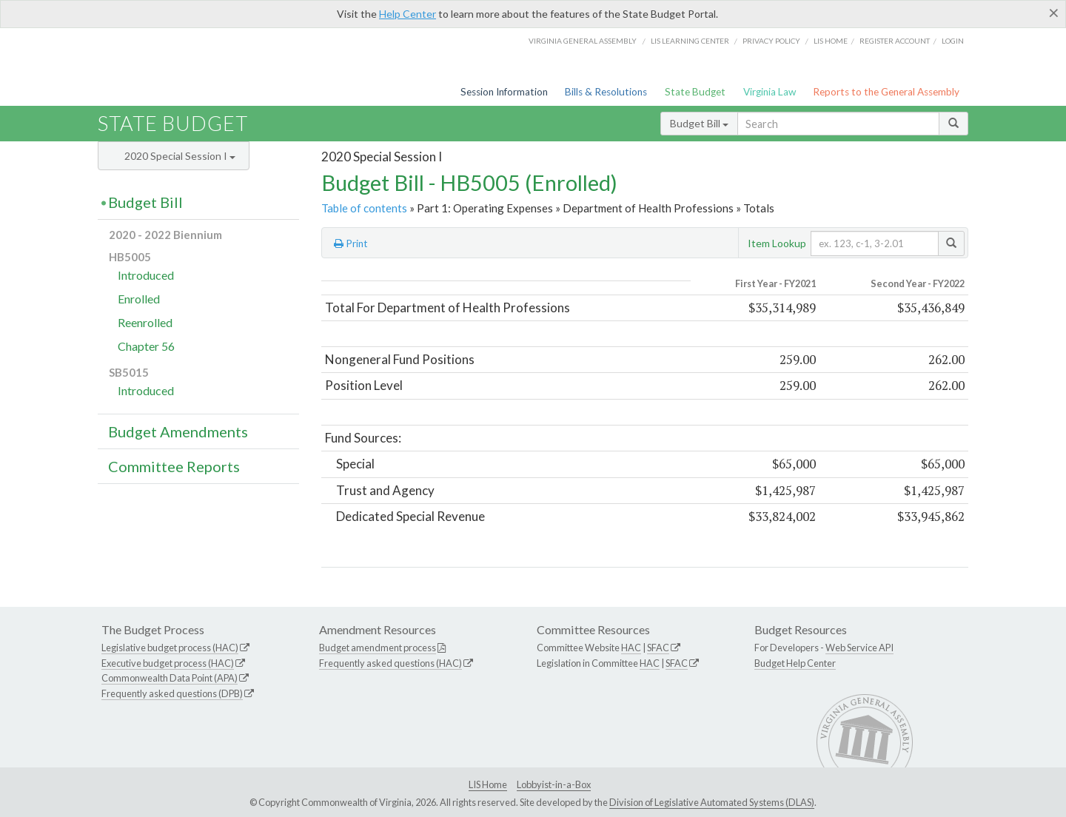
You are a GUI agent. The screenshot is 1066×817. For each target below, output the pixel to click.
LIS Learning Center (690, 40)
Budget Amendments (178, 431)
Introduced (146, 275)
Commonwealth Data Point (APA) (169, 678)
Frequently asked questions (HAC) (390, 663)
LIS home (831, 40)
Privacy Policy (771, 40)
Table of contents (364, 208)
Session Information (504, 92)
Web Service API (859, 647)
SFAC (658, 647)
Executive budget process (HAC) (167, 663)
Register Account (894, 40)
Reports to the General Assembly (886, 92)
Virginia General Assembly (583, 40)
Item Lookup (777, 243)
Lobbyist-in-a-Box (554, 784)
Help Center (407, 13)
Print (351, 243)
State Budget (695, 92)
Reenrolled (145, 322)
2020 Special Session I (179, 155)
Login (953, 40)
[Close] (1053, 12)
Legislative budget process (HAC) (169, 647)
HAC (631, 647)
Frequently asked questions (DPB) (172, 693)
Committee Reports (174, 466)
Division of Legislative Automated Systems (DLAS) (711, 802)
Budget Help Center (795, 663)
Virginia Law (769, 92)
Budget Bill (699, 123)
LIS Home (488, 784)
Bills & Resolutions (606, 92)
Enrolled (139, 299)
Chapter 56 (146, 346)
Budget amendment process (377, 647)
